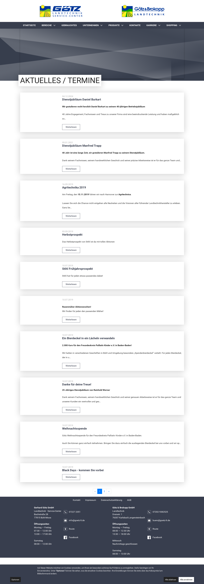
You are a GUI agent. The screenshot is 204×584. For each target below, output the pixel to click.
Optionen (15, 580)
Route (68, 536)
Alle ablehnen (170, 580)
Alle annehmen (186, 580)
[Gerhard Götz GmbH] (61, 11)
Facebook (70, 544)
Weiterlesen (71, 133)
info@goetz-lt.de (74, 527)
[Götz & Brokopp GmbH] (143, 11)
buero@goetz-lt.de (158, 527)
